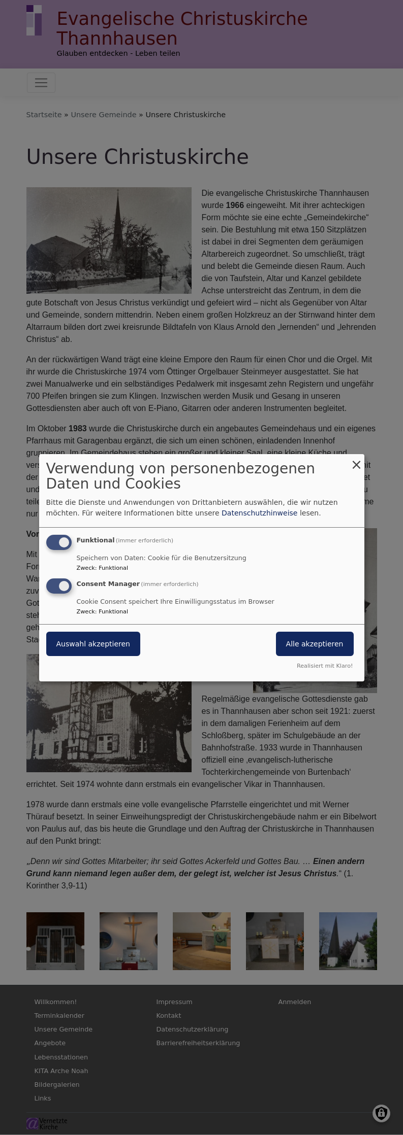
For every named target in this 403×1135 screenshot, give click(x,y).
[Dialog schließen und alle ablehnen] (356, 460)
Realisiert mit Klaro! (325, 666)
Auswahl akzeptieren (93, 644)
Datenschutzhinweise (259, 513)
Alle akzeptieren (315, 644)
